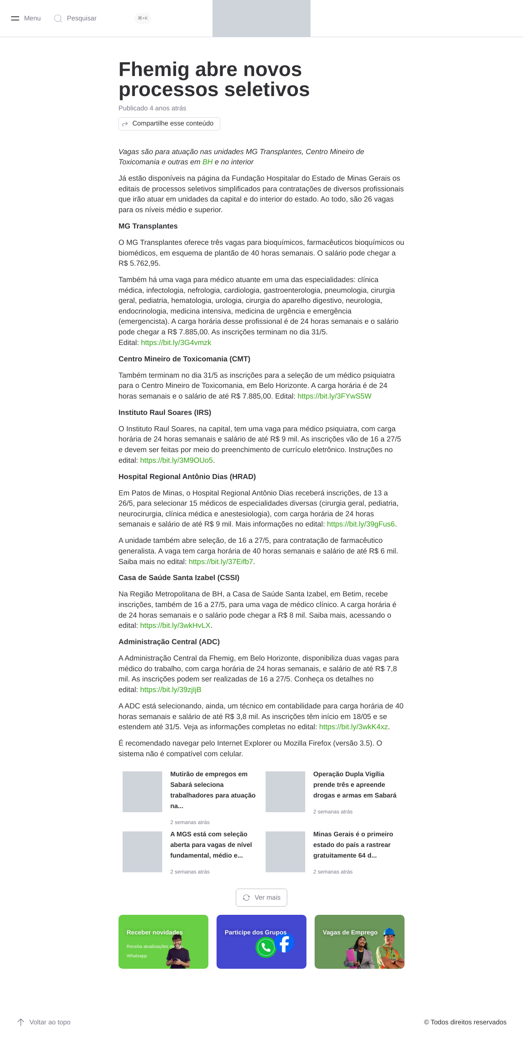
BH (207, 162)
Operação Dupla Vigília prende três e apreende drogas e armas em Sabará (355, 785)
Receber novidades (155, 932)
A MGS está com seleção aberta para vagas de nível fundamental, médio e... (211, 845)
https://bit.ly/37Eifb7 (221, 562)
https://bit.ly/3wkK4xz (353, 727)
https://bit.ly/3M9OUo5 (176, 460)
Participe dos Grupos (256, 932)
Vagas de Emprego (350, 932)
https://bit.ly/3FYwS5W (334, 396)
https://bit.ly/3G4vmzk (176, 342)
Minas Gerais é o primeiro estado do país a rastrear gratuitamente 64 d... (353, 845)
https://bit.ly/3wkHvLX (175, 625)
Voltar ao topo (43, 1022)
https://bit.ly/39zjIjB (170, 689)
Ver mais (261, 898)
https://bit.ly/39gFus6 (361, 524)
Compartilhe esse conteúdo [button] (167, 124)
